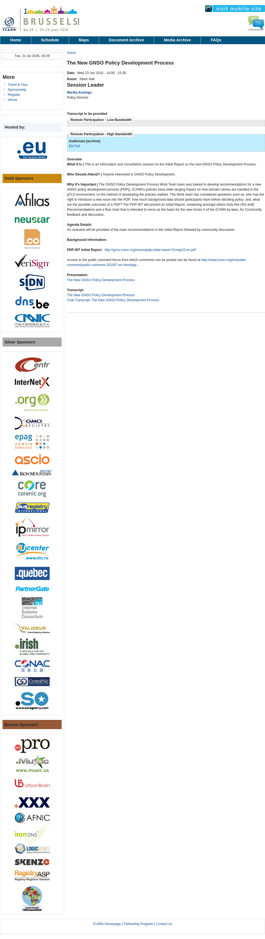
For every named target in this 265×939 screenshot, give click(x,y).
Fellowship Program (138, 924)
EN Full (74, 146)
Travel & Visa (17, 85)
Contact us (164, 924)
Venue (12, 100)
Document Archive (126, 40)
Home (15, 40)
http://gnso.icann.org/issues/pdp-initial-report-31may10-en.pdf (150, 250)
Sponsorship (17, 90)
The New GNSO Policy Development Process (101, 280)
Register (14, 95)
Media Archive (177, 40)
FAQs (216, 40)
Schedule (50, 40)
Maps (84, 40)
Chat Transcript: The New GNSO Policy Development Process (113, 300)
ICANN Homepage (107, 924)
